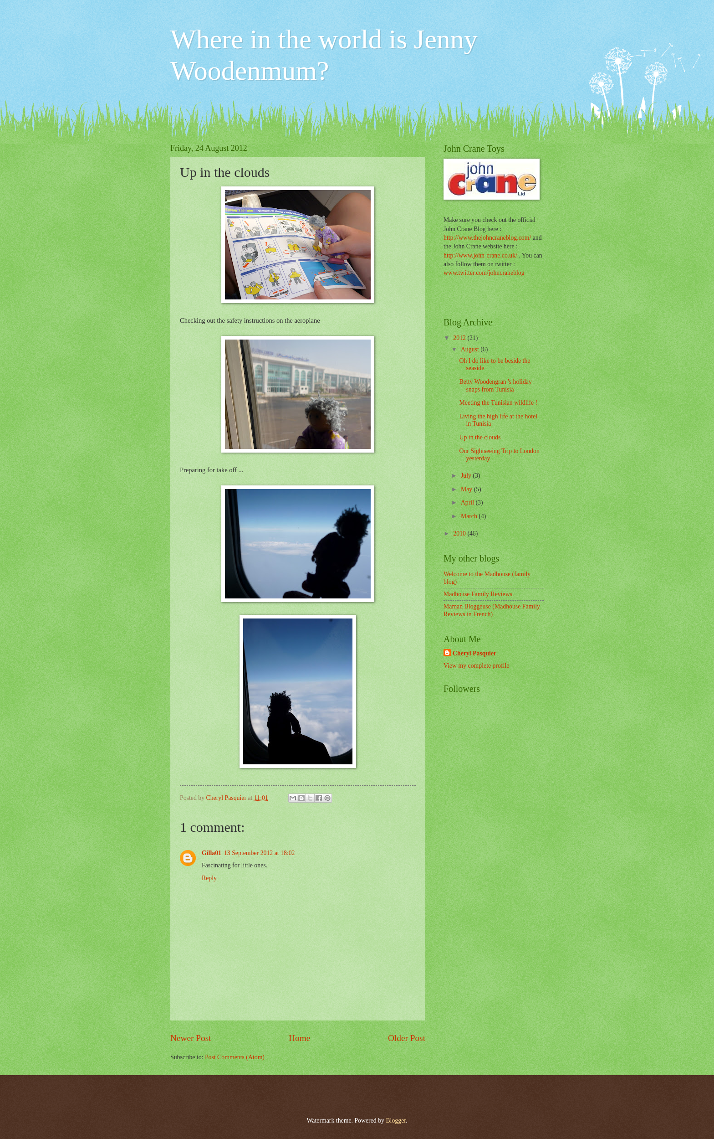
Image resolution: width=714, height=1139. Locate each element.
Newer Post (190, 1038)
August (470, 349)
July (467, 475)
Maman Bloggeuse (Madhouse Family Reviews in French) (492, 610)
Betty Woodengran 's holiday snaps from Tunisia (495, 385)
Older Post (406, 1038)
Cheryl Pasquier (474, 653)
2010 (460, 533)
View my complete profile (476, 665)
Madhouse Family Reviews (478, 594)
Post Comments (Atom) (235, 1057)
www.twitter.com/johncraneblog (484, 272)
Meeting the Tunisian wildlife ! (498, 402)
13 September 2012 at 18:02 (259, 853)
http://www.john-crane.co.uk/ (480, 255)
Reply (209, 878)
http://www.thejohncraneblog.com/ (487, 237)
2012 (460, 338)
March (470, 516)
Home (299, 1038)
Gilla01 (211, 853)
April (468, 502)
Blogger (396, 1120)
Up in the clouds (479, 437)
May (467, 489)
